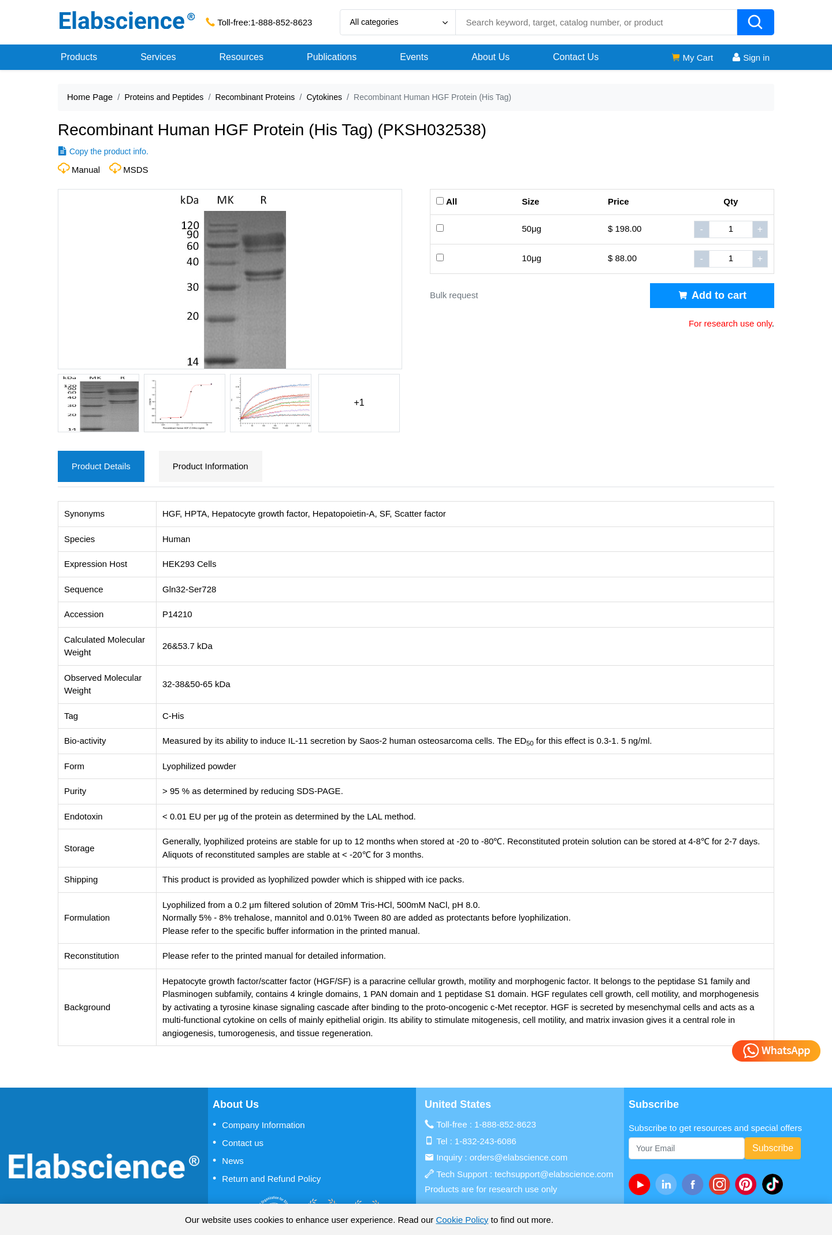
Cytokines (323, 97)
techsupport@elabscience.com (554, 1174)
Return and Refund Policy (267, 1178)
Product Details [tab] (101, 466)
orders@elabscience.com (518, 1157)
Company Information (259, 1124)
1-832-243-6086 (486, 1141)
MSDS (135, 170)
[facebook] (695, 1184)
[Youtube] (642, 1184)
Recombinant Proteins (255, 97)
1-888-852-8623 (282, 22)
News (228, 1160)
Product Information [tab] (210, 466)
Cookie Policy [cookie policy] (462, 1220)
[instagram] (721, 1184)
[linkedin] (668, 1184)
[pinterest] (748, 1184)
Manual (86, 170)
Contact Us (576, 57)
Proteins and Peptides (163, 97)
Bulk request (454, 295)
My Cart (692, 57)
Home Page (90, 97)
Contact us (238, 1142)
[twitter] (775, 1184)
